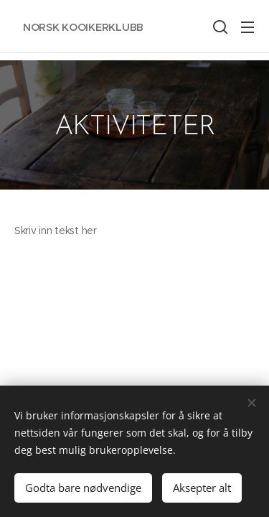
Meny (247, 27)
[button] (218, 27)
